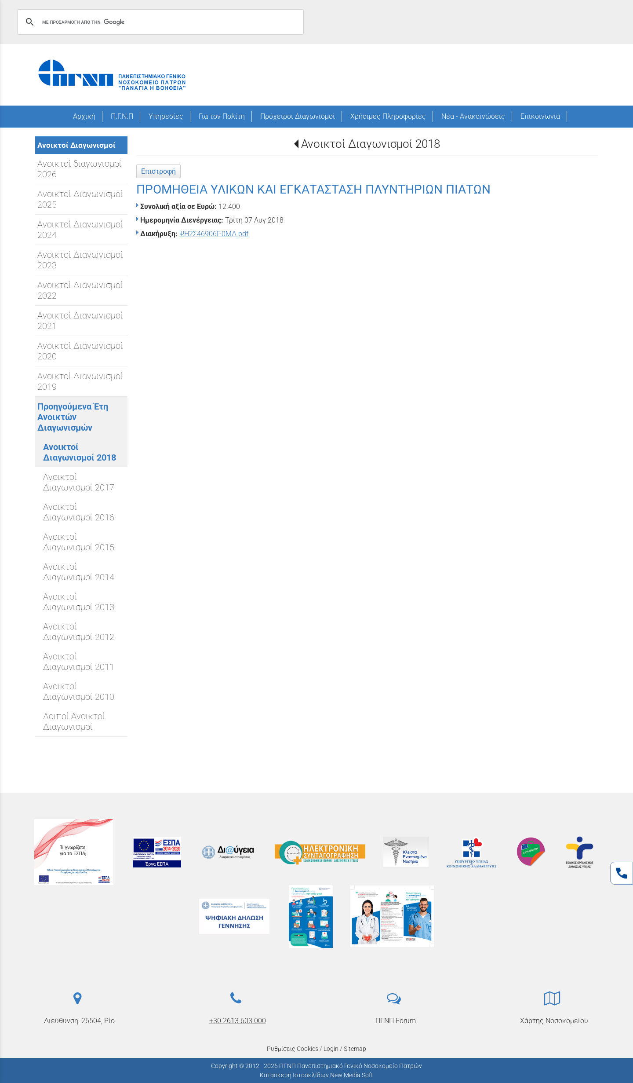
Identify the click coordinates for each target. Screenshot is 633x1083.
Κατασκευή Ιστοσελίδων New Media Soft (316, 1075)
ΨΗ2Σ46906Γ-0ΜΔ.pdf (213, 234)
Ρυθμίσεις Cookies (292, 1048)
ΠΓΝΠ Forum (395, 1021)
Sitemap (355, 1048)
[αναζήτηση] (159, 22)
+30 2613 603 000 (237, 1021)
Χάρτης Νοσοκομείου (554, 1021)
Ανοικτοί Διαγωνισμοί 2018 (370, 143)
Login (331, 1048)
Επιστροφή (158, 171)
